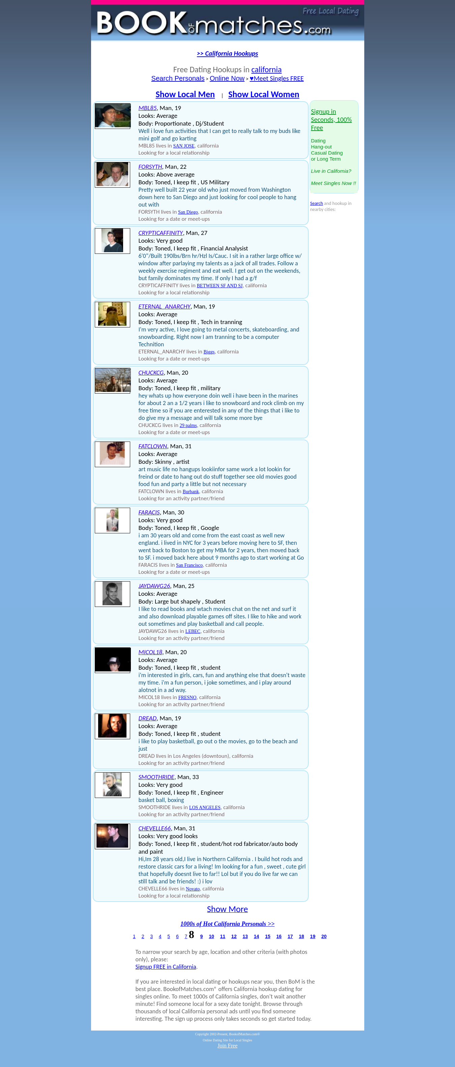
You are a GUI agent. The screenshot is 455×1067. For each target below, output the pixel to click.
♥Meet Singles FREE (277, 78)
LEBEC (193, 631)
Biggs (209, 351)
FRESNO (187, 697)
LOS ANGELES (205, 807)
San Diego (188, 212)
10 (211, 936)
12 (234, 936)
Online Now (227, 78)
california (266, 69)
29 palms (188, 425)
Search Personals (178, 78)
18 (301, 936)
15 (268, 936)
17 (290, 936)
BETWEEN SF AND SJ (220, 285)
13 (245, 936)
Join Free (227, 1045)
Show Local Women (264, 94)
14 (256, 936)
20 (324, 936)
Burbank (191, 491)
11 (222, 936)
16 (279, 936)
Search (316, 203)
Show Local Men (185, 94)
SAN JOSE (183, 146)
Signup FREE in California (166, 966)
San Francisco (189, 565)
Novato (193, 888)
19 (312, 936)
